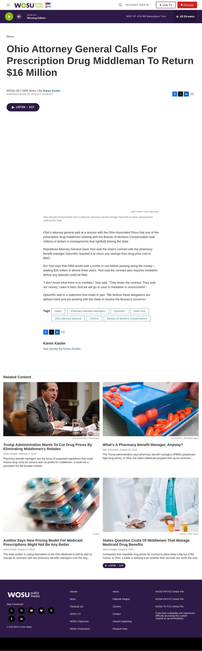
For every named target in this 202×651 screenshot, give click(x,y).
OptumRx (119, 311)
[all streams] (185, 16)
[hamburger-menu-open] (8, 5)
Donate (189, 5)
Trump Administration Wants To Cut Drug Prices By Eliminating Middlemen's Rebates (47, 447)
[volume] (19, 16)
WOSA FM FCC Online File (170, 599)
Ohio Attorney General (68, 318)
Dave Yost (140, 311)
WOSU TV (75, 614)
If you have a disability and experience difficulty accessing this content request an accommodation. (175, 616)
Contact (117, 614)
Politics (94, 318)
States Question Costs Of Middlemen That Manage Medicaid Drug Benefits (146, 542)
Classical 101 (77, 606)
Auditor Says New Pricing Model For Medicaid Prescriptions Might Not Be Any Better (42, 542)
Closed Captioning (122, 621)
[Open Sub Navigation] (151, 5)
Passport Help (120, 629)
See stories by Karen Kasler (62, 349)
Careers (117, 606)
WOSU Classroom (79, 621)
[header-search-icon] (120, 4)
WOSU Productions (80, 629)
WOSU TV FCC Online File (170, 606)
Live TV (166, 5)
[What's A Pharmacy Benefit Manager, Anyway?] (151, 409)
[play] (9, 17)
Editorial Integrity (121, 599)
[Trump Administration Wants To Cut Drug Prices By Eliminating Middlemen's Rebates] (51, 409)
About (116, 591)
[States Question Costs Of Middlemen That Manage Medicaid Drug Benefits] (151, 505)
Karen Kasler (51, 90)
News (10, 36)
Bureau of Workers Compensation (127, 318)
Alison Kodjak (10, 453)
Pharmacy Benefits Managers (88, 311)
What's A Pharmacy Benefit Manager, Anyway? (143, 445)
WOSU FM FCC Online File (170, 591)
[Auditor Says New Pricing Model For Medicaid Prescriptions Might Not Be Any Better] (51, 505)
